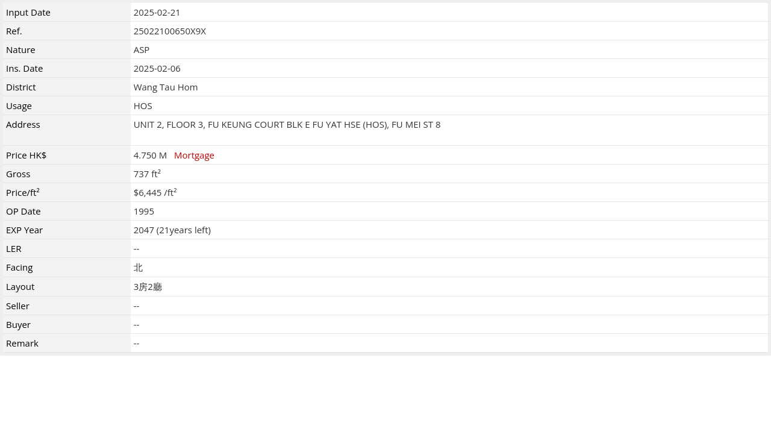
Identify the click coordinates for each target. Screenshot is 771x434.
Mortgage (194, 155)
